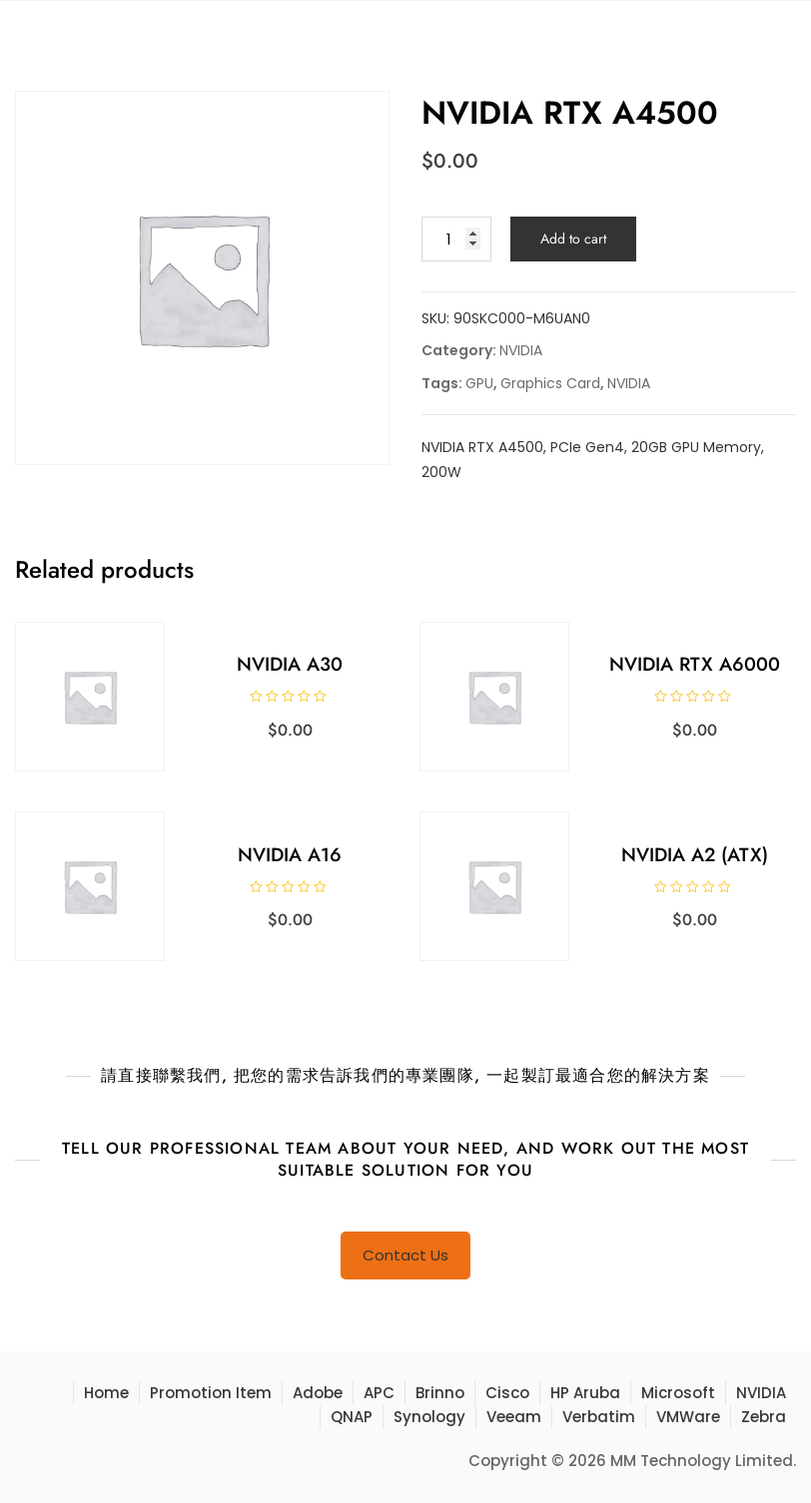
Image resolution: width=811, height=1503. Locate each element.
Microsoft (678, 1392)
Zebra (763, 1416)
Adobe (318, 1392)
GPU (479, 383)
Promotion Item (211, 1392)
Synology (429, 1416)
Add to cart (573, 239)
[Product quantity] (456, 239)
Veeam (513, 1416)
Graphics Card (550, 383)
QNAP (352, 1416)
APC (379, 1392)
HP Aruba (585, 1392)
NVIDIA (520, 350)
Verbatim (598, 1416)
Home (106, 1392)
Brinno (439, 1392)
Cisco (507, 1392)
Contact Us (405, 1255)
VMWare (688, 1416)
